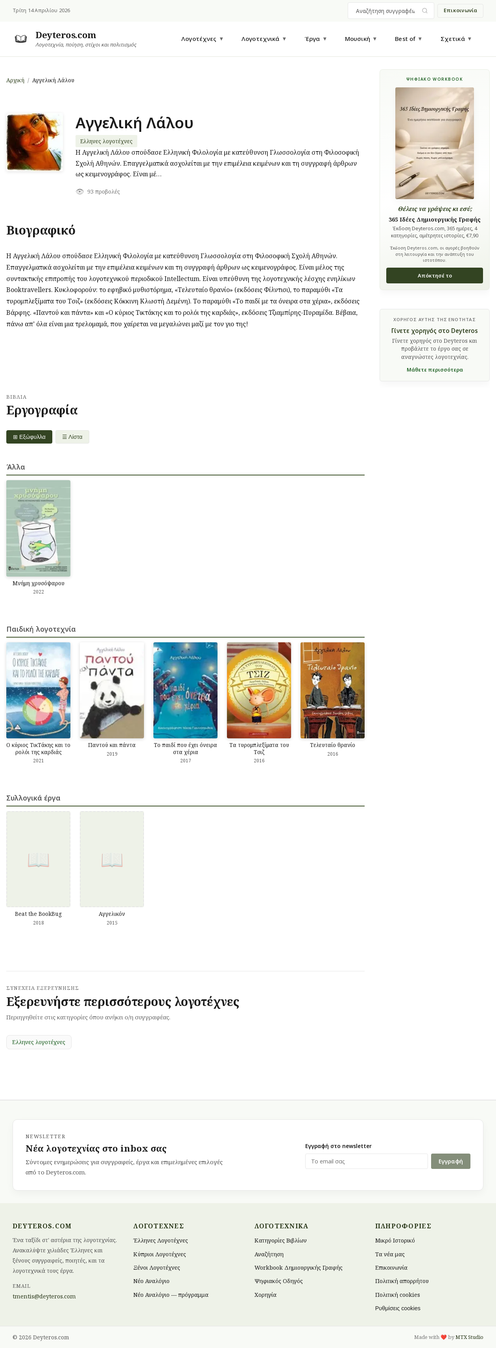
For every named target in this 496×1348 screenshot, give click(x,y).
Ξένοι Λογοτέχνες (156, 1267)
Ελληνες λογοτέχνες (106, 141)
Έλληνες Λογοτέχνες (160, 1240)
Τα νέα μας (390, 1253)
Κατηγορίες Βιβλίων (280, 1240)
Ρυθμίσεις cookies (397, 1308)
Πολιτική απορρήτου (402, 1281)
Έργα (312, 39)
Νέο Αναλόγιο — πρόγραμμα (170, 1294)
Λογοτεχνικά (261, 39)
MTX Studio (469, 1337)
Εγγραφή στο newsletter (338, 1146)
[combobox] (386, 11)
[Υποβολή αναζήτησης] (425, 11)
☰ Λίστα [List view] (72, 437)
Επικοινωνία (461, 10)
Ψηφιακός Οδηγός (278, 1281)
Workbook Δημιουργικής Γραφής (298, 1267)
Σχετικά (453, 39)
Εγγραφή (451, 1161)
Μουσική (357, 39)
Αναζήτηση (269, 1253)
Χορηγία (265, 1294)
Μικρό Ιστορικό (395, 1240)
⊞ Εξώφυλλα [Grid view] (29, 437)
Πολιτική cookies (397, 1294)
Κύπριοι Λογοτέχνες (159, 1253)
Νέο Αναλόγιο (151, 1281)
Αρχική (15, 80)
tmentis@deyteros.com (44, 1296)
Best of (405, 39)
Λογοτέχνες (199, 39)
